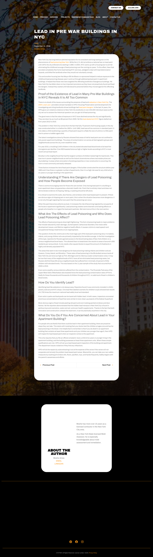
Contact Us (115, 17)
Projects (65, 17)
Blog (98, 17)
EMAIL (59, 461)
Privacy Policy (93, 553)
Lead (36, 43)
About (105, 17)
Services (54, 17)
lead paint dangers (86, 107)
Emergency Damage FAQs (83, 17)
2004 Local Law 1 (44, 105)
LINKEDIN (59, 464)
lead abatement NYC (91, 119)
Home (35, 17)
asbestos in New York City (98, 102)
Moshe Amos (39, 49)
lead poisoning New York (59, 62)
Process (44, 17)
